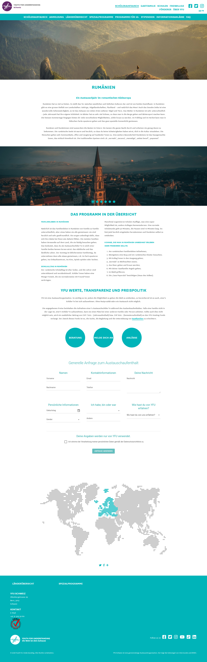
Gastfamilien (138, 318)
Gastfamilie (148, 5)
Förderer (165, 9)
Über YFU (178, 9)
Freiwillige (177, 5)
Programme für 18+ (127, 16)
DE (200, 10)
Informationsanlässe (170, 16)
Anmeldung (56, 16)
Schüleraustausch (127, 5)
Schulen (162, 5)
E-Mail (13, 613)
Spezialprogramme (101, 16)
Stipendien (148, 16)
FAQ (188, 16)
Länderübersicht (77, 16)
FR (203, 10)
